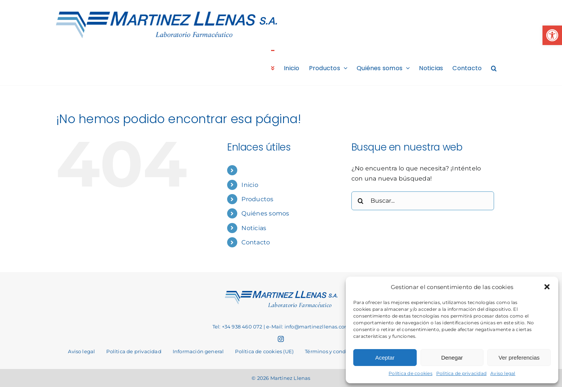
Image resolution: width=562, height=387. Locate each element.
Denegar (452, 357)
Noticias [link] (253, 228)
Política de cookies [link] (410, 373)
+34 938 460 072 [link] (242, 327)
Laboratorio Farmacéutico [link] (299, 305)
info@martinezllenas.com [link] (317, 327)
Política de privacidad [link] (461, 373)
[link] (552, 35)
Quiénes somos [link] (265, 213)
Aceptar (385, 357)
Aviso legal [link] (502, 373)
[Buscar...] (422, 200)
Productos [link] (257, 199)
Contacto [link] (255, 242)
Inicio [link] (249, 184)
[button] (547, 287)
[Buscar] (360, 200)
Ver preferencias (519, 357)
